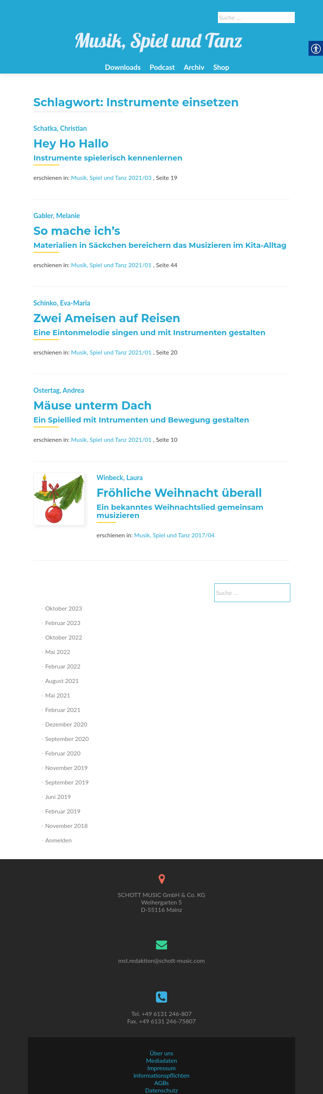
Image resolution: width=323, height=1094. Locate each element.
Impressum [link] (161, 1067)
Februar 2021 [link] (63, 709)
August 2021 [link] (62, 680)
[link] (158, 38)
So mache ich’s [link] (76, 231)
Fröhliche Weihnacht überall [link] (179, 493)
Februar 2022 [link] (63, 666)
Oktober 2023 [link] (63, 608)
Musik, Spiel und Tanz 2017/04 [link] (174, 534)
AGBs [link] (161, 1082)
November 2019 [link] (66, 767)
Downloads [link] (122, 67)
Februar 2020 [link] (63, 753)
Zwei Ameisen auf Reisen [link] (106, 318)
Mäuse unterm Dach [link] (92, 405)
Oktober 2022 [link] (63, 637)
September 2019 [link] (67, 782)
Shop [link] (221, 67)
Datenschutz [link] (161, 1090)
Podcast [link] (162, 67)
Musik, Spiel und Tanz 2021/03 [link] (111, 177)
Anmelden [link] (58, 840)
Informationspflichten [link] (162, 1075)
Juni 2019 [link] (58, 796)
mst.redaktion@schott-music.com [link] (161, 960)
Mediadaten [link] (161, 1060)
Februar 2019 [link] (63, 811)
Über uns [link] (161, 1052)
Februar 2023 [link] (63, 622)
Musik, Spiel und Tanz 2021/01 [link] (111, 264)
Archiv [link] (194, 67)
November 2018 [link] (66, 825)
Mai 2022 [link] (58, 651)
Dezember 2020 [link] (66, 724)
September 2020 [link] (67, 738)
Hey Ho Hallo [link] (70, 143)
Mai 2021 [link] (58, 695)
